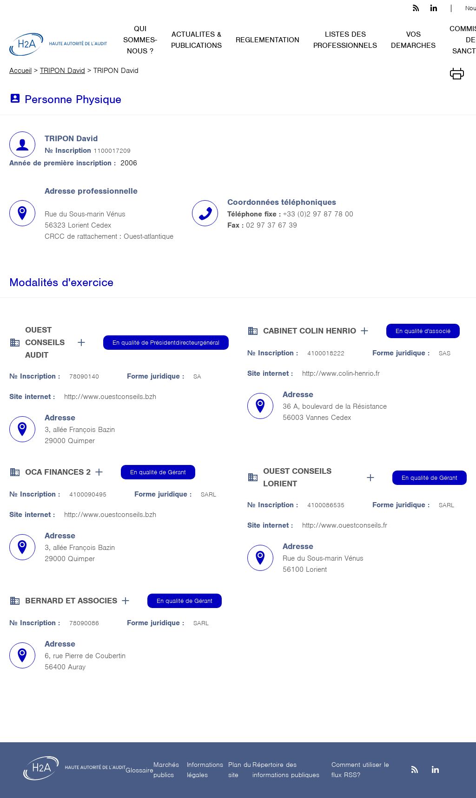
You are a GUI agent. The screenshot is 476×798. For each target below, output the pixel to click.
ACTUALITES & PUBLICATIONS (196, 40)
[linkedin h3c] (434, 8)
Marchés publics (166, 769)
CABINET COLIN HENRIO (309, 331)
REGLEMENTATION (267, 40)
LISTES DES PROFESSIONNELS (345, 40)
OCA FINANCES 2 (58, 472)
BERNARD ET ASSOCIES (71, 600)
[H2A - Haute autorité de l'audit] (58, 44)
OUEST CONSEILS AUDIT (45, 342)
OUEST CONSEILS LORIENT (297, 477)
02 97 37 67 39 (271, 225)
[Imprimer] (457, 73)
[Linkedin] (435, 770)
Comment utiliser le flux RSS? (360, 769)
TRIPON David (62, 70)
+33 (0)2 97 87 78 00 (318, 214)
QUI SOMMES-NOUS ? (140, 40)
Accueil (20, 70)
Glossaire (139, 770)
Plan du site (239, 769)
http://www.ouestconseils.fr (344, 525)
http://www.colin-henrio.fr (341, 373)
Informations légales (205, 769)
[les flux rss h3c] (415, 8)
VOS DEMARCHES (413, 40)
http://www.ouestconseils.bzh (110, 396)
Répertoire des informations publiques (285, 769)
